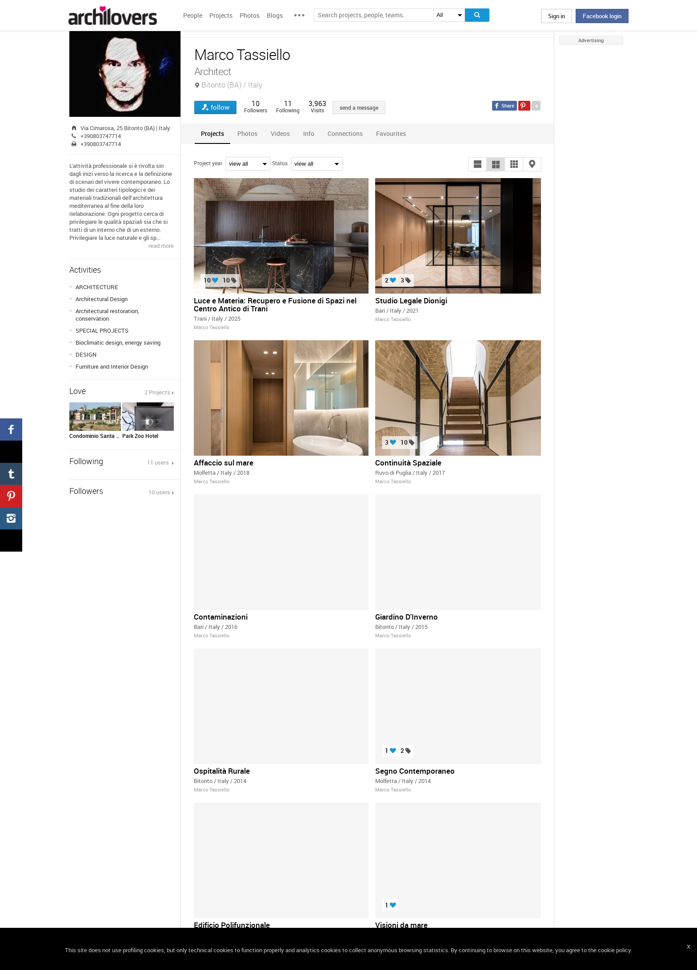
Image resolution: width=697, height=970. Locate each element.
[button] (477, 164)
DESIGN (86, 354)
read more (161, 246)
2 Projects (157, 392)
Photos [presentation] (247, 133)
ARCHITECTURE (97, 287)
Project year (208, 163)
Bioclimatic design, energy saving (118, 342)
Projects (220, 15)
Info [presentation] (308, 133)
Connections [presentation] (345, 133)
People (192, 15)
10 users (159, 492)
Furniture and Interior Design (112, 366)
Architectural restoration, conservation (107, 314)
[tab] (212, 133)
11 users (158, 462)
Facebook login (602, 16)
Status (280, 163)
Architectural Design (102, 299)
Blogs (275, 15)
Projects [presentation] (212, 133)
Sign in (556, 16)
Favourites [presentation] (391, 133)
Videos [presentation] (280, 133)
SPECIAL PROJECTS (102, 330)
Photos (250, 15)
